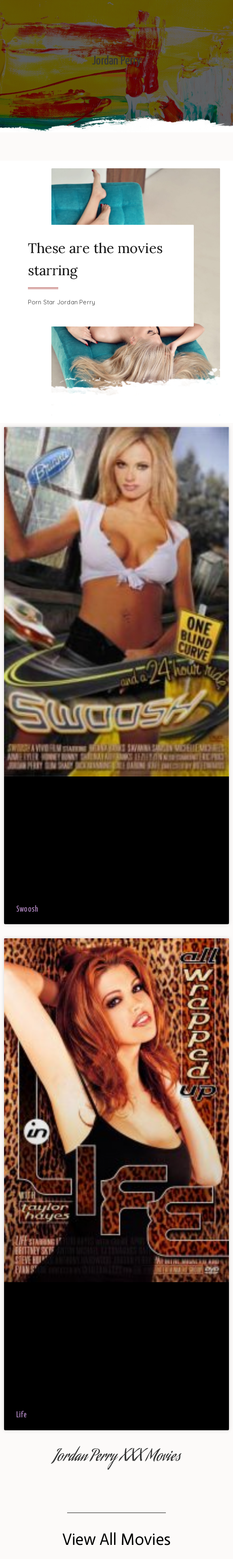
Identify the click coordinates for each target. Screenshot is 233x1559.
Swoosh (27, 909)
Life (21, 1415)
